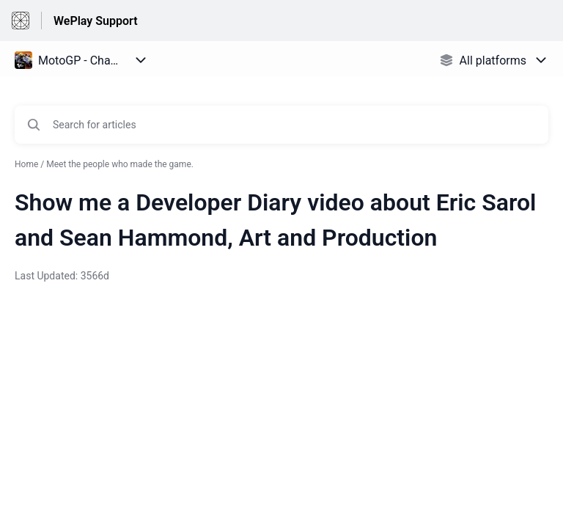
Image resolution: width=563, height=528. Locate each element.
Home (26, 164)
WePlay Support (96, 21)
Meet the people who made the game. (120, 164)
